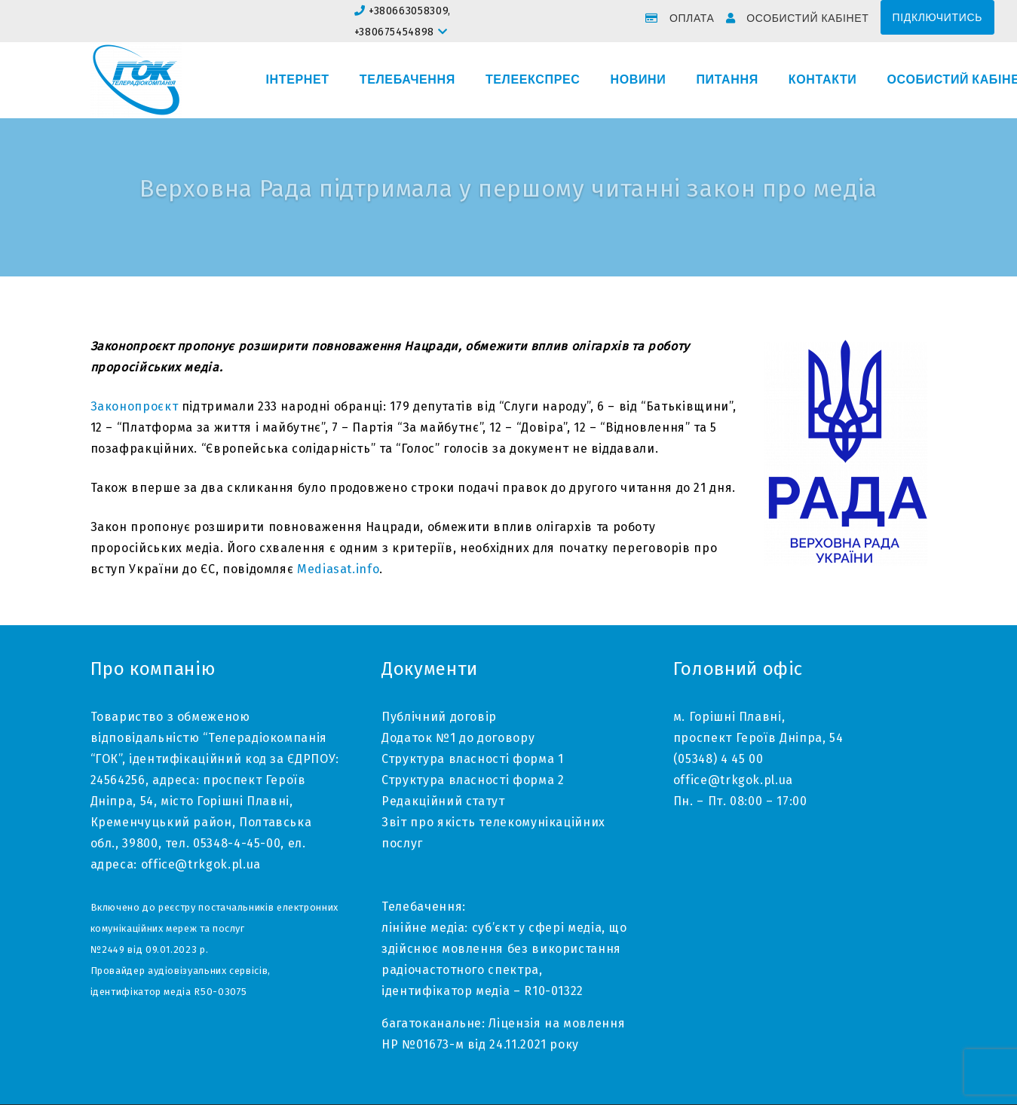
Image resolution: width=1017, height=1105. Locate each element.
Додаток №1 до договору (458, 738)
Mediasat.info (338, 569)
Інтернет (297, 80)
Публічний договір (439, 717)
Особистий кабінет (807, 18)
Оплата (692, 18)
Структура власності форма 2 (472, 780)
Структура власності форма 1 (472, 759)
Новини (638, 80)
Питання (727, 80)
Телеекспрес (533, 80)
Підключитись (937, 17)
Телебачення (407, 80)
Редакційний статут (443, 801)
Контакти (823, 80)
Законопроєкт (134, 406)
